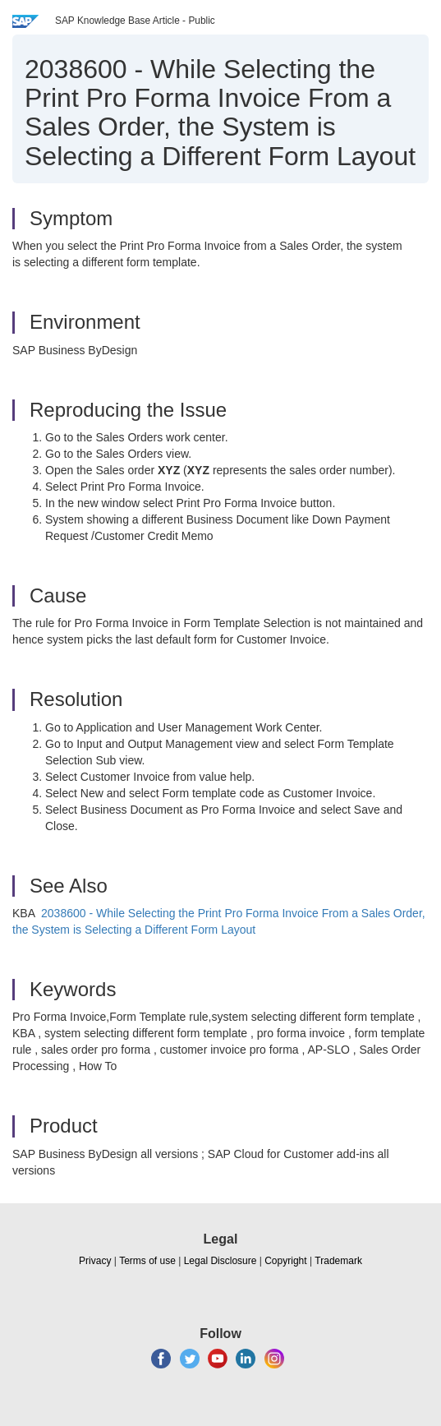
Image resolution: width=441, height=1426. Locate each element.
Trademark (338, 1261)
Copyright (285, 1261)
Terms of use (147, 1261)
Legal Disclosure (220, 1261)
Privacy (95, 1261)
